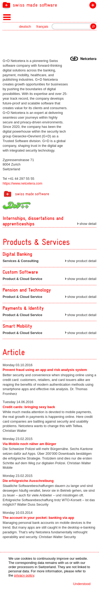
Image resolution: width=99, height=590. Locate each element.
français (42, 26)
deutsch (25, 26)
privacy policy (24, 575)
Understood (82, 584)
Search (93, 26)
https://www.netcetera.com (22, 183)
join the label (91, 6)
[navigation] (49, 4)
